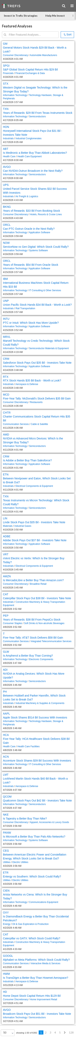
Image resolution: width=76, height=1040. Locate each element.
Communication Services (16, 424)
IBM (5, 278)
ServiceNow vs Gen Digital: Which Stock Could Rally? (36, 246)
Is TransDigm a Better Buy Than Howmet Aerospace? (35, 977)
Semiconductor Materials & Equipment (49, 348)
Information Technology (15, 95)
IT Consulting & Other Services (45, 290)
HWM (6, 973)
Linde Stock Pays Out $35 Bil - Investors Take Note (34, 522)
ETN (5, 474)
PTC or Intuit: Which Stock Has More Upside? (31, 322)
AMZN (7, 576)
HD (5, 991)
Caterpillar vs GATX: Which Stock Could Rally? (31, 938)
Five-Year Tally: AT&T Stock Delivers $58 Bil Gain (33, 637)
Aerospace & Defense (26, 384)
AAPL (6, 713)
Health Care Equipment (29, 156)
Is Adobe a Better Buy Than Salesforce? (27, 460)
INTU (6, 318)
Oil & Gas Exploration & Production (30, 924)
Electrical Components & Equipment (34, 486)
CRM (6, 358)
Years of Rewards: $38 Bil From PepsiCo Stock (31, 619)
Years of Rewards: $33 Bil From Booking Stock (31, 210)
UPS (6, 184)
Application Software (39, 232)
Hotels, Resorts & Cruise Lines (46, 214)
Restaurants (36, 402)
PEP (5, 615)
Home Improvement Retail (43, 999)
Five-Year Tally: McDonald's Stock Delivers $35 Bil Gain (37, 398)
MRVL (7, 336)
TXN (5, 108)
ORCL (7, 224)
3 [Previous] (50, 1032)
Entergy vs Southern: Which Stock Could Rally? (32, 876)
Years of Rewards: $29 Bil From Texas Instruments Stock (37, 112)
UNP (6, 300)
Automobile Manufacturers (43, 55)
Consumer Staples (12, 623)
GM (5, 43)
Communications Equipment (43, 902)
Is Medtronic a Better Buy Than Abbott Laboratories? (35, 152)
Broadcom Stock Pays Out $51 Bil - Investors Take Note (37, 1013)
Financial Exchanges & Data (30, 73)
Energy (6, 924)
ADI (5, 669)
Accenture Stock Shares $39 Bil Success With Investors (37, 760)
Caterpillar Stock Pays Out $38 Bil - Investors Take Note (37, 598)
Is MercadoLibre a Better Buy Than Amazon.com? (33, 580)
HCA (6, 734)
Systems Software (38, 250)
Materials (7, 526)
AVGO (7, 166)
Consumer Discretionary (15, 55)
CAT (5, 594)
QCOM (7, 796)
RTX (5, 376)
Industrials (8, 138)
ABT (5, 148)
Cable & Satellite (39, 424)
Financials (8, 73)
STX (5, 83)
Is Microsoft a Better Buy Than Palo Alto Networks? (34, 836)
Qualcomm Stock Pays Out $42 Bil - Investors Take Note (37, 800)
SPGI (6, 65)
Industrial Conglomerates (28, 138)
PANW (7, 832)
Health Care (9, 156)
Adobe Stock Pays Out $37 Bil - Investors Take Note (34, 540)
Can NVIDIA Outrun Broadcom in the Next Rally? (32, 170)
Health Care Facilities (28, 746)
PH (5, 691)
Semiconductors (37, 116)
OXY (6, 912)
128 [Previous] (71, 1032)
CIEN (6, 890)
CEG (6, 850)
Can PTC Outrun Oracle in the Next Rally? (29, 228)
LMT (5, 774)
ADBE (6, 536)
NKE (6, 814)
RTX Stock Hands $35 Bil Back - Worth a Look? (32, 380)
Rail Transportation (25, 308)
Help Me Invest (55, 15)
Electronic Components (41, 659)
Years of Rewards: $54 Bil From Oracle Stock (30, 264)
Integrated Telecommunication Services (51, 641)
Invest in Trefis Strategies (21, 15)
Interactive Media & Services (45, 963)
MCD (6, 394)
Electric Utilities (20, 862)
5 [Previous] (60, 1032)
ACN (6, 756)
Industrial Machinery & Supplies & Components (40, 703)
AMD (6, 434)
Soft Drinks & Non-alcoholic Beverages (44, 623)
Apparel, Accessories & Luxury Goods (49, 822)
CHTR (7, 412)
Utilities (6, 862)
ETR (5, 872)
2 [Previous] (46, 1032)
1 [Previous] (41, 1032)
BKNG (7, 206)
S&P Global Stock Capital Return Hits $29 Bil (30, 69)
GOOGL (8, 955)
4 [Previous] (55, 1032)
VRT (5, 554)
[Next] (64, 1032)
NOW (6, 242)
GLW (6, 651)
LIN (5, 518)
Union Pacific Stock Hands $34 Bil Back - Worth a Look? (37, 304)
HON (6, 126)
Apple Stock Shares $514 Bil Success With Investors (35, 717)
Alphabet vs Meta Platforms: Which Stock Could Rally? (36, 959)
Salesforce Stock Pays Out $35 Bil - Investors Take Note (37, 362)
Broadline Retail (38, 584)
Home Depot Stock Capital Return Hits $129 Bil (31, 995)
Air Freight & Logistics (26, 196)
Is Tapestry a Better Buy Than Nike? (25, 818)
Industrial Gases (22, 526)
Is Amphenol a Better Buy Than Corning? (28, 655)
